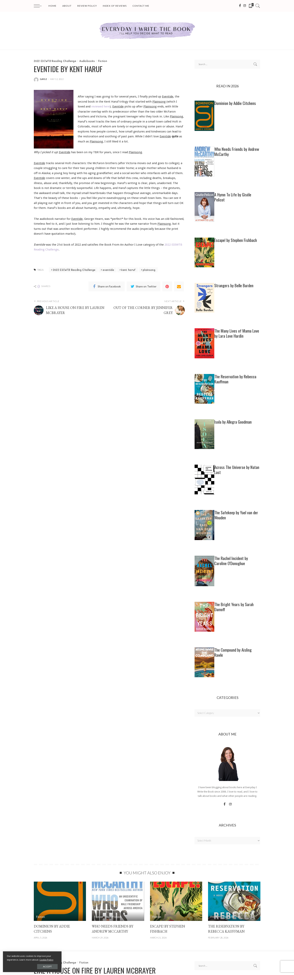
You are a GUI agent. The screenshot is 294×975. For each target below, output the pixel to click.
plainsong (149, 269)
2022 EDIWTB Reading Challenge (55, 61)
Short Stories (232, 916)
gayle (43, 79)
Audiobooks (87, 61)
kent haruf (128, 269)
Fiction (102, 61)
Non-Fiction (114, 916)
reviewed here (100, 106)
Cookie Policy (46, 959)
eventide (108, 269)
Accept (47, 966)
